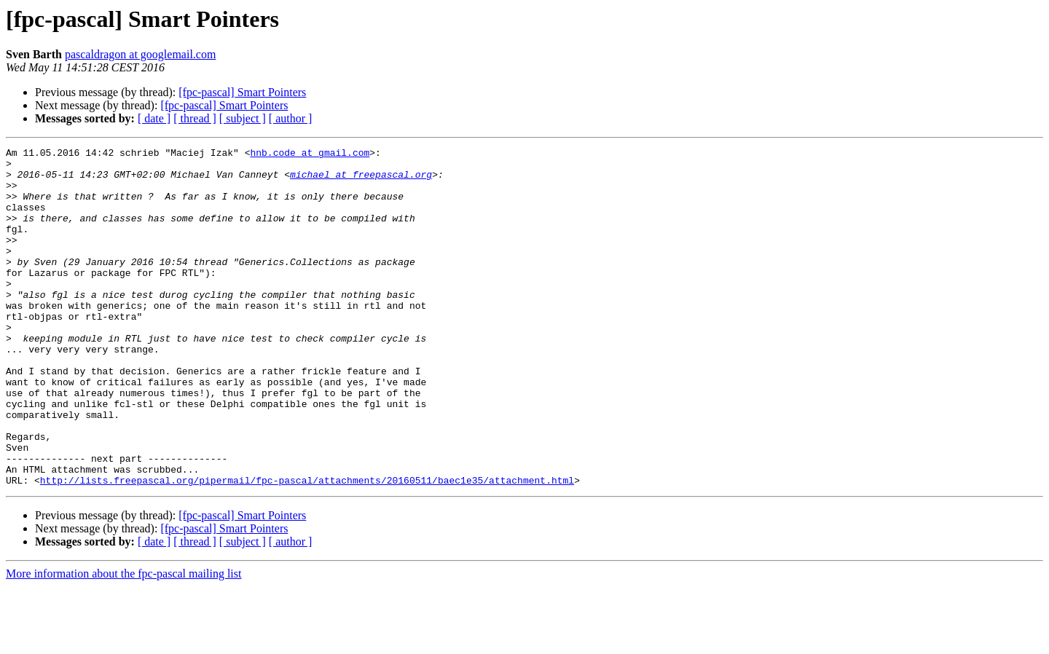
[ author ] (291, 118)
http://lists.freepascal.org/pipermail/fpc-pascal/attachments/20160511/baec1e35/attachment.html (307, 547)
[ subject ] (242, 118)
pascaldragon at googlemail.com (140, 54)
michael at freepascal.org (361, 180)
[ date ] (154, 118)
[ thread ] (194, 118)
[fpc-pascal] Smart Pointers (242, 92)
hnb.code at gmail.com (309, 154)
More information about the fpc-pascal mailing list (123, 641)
